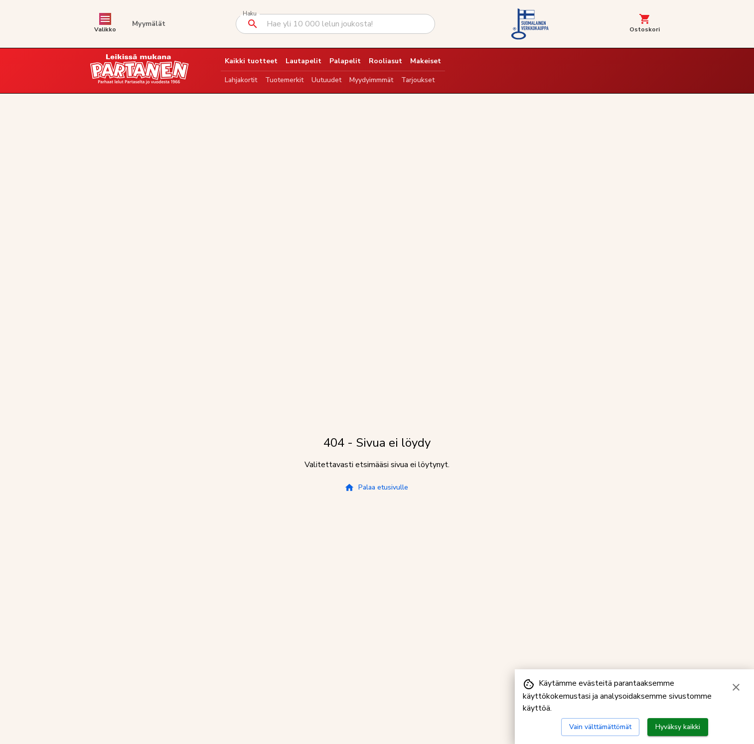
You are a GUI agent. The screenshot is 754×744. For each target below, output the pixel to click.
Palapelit (345, 61)
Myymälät (148, 23)
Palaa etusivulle (376, 488)
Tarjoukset (418, 80)
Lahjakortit (241, 80)
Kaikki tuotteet (251, 61)
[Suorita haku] (253, 24)
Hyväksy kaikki (677, 727)
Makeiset (425, 61)
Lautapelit (303, 61)
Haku (249, 13)
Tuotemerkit (284, 80)
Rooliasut (385, 61)
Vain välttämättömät (600, 727)
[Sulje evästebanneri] (736, 687)
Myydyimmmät (371, 80)
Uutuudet (326, 80)
